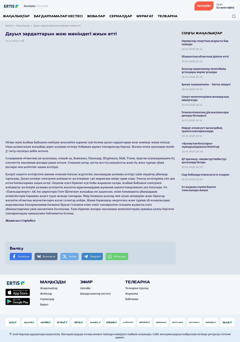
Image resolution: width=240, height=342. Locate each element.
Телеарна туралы (136, 288)
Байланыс (131, 299)
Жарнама (131, 293)
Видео (44, 304)
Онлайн (85, 288)
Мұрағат (144, 16)
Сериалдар (120, 16)
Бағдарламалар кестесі (58, 16)
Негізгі (9, 25)
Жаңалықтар (16, 16)
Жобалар (96, 16)
